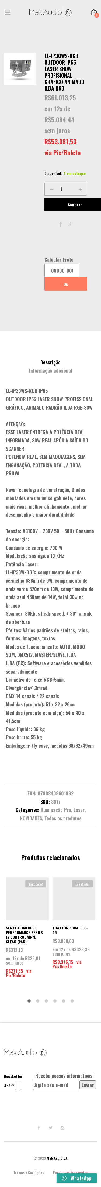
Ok (66, 284)
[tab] (50, 362)
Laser (79, 809)
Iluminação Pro (56, 809)
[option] (20, 69)
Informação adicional (50, 370)
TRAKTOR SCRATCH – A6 (70, 930)
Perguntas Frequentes (70, 1172)
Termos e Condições (28, 1172)
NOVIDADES (31, 818)
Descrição (50, 362)
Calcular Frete (59, 259)
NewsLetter (13, 1076)
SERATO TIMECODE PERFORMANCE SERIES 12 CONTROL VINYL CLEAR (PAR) (24, 934)
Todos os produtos (62, 818)
